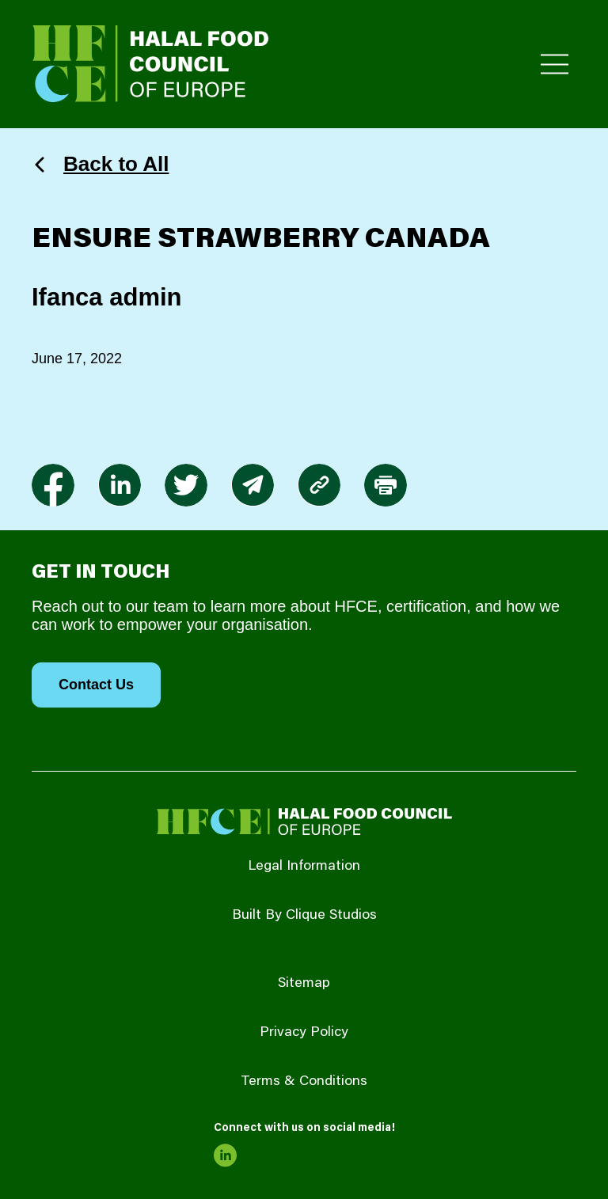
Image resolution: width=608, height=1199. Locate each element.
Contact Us (96, 684)
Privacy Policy (304, 1033)
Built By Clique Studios (304, 916)
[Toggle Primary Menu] (554, 64)
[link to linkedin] (119, 485)
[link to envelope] (252, 485)
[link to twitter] (186, 485)
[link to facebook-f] (53, 485)
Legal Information (304, 866)
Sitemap (304, 984)
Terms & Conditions (304, 1082)
